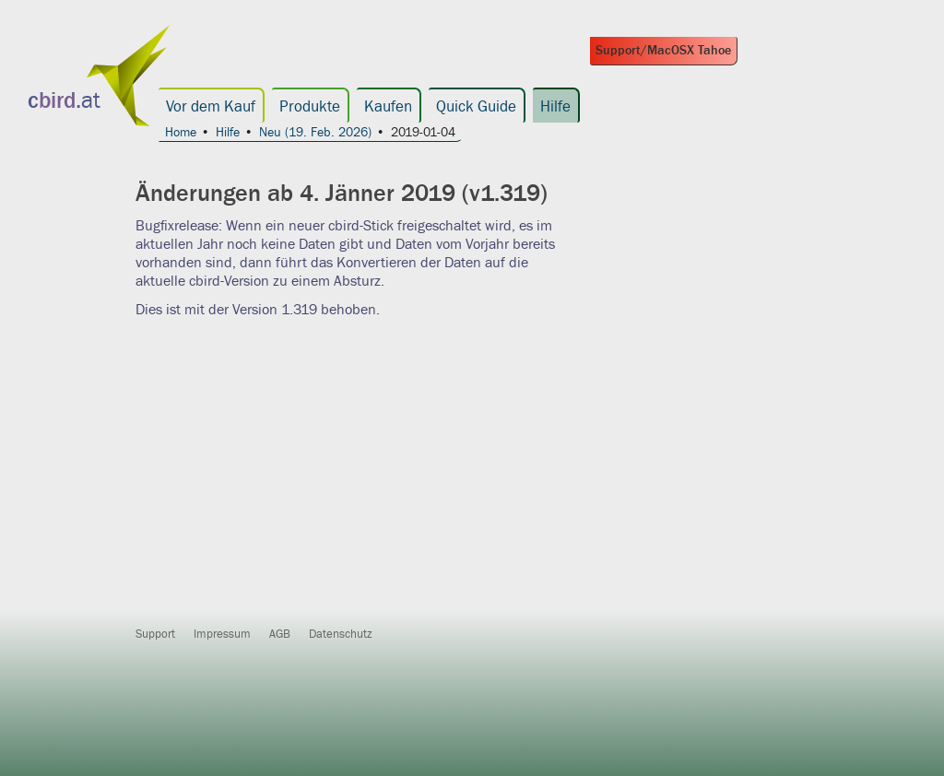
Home (180, 133)
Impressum (222, 634)
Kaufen (388, 107)
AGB (279, 634)
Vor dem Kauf (210, 107)
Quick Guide (476, 107)
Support (155, 634)
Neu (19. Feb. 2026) (315, 133)
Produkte (309, 107)
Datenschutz (340, 634)
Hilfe (555, 107)
